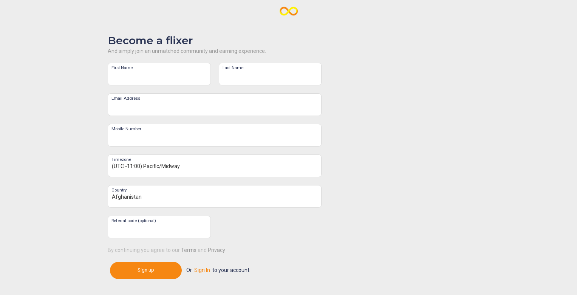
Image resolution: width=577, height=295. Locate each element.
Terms (188, 250)
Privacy (216, 250)
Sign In (202, 270)
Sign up (146, 270)
